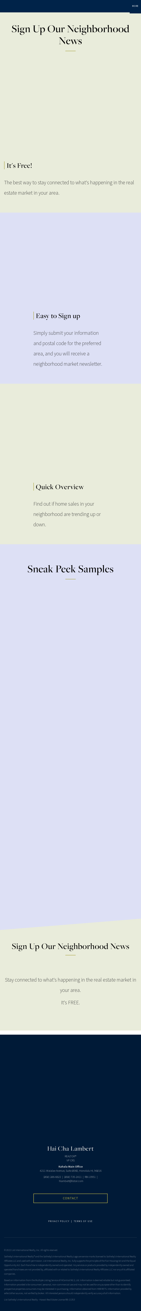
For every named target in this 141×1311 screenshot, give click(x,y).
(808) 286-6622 (52, 1177)
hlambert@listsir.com (71, 1181)
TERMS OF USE (83, 1221)
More (135, 6)
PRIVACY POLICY (58, 1221)
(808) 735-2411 (73, 1177)
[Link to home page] (5, 6)
